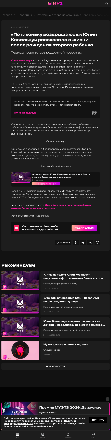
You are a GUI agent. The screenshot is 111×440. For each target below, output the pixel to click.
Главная (6, 15)
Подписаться (84, 228)
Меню (17, 435)
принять (98, 420)
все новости (55, 366)
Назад (93, 435)
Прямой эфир (68, 435)
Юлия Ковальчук (21, 60)
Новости (43, 435)
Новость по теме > (46, 183)
